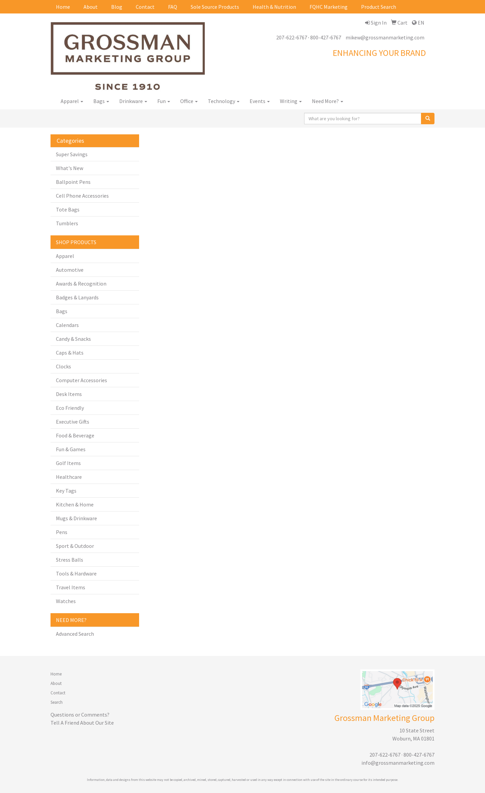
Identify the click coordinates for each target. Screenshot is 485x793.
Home (63, 6)
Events (260, 101)
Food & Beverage (75, 435)
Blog (116, 6)
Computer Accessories (81, 380)
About (91, 6)
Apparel (72, 101)
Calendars (67, 325)
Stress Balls (69, 559)
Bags (101, 101)
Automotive (70, 269)
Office (189, 101)
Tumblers (67, 223)
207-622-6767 (291, 37)
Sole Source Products (215, 6)
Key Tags (66, 490)
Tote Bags (67, 209)
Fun (163, 101)
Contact (145, 6)
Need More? (327, 101)
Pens (61, 532)
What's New (69, 168)
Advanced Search (75, 633)
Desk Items (69, 394)
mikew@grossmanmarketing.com (385, 37)
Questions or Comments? (80, 714)
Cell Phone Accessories (82, 195)
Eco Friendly (70, 407)
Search (57, 702)
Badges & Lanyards (77, 297)
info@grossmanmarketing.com (397, 762)
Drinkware (133, 101)
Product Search (378, 6)
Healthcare (69, 476)
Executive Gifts (72, 421)
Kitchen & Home (75, 504)
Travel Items (70, 587)
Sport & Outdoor (75, 545)
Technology (223, 101)
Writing (291, 101)
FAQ (172, 6)
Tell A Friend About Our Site (82, 722)
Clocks (63, 366)
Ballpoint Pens (73, 181)
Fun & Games (71, 449)
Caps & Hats (70, 352)
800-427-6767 (325, 37)
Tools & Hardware (76, 573)
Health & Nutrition (274, 6)
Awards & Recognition (81, 283)
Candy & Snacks (73, 338)
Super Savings (72, 154)
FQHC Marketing (329, 6)
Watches (66, 601)
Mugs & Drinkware (76, 518)
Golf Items (68, 463)
